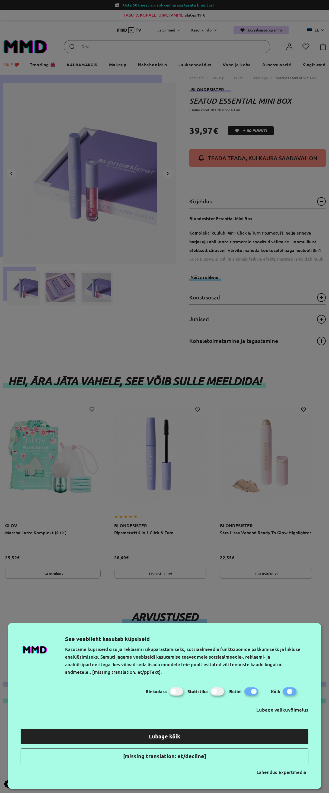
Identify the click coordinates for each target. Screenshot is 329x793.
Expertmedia (292, 772)
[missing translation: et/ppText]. (127, 672)
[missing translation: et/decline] (164, 756)
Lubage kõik (164, 736)
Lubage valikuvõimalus (282, 709)
